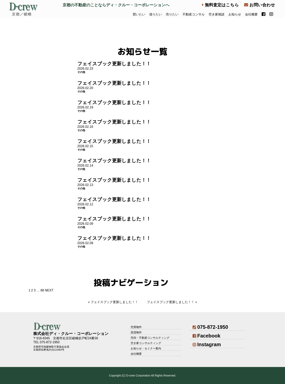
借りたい (155, 14)
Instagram (207, 344)
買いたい (139, 14)
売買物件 (136, 327)
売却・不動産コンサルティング (150, 337)
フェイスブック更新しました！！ (114, 63)
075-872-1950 (210, 327)
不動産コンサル (193, 14)
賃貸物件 (136, 332)
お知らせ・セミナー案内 (146, 348)
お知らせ (234, 14)
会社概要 (251, 14)
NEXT (49, 290)
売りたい (172, 14)
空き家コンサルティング (146, 343)
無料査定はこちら (220, 5)
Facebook (206, 335)
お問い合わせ (259, 5)
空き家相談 (216, 14)
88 (42, 290)
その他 (81, 72)
